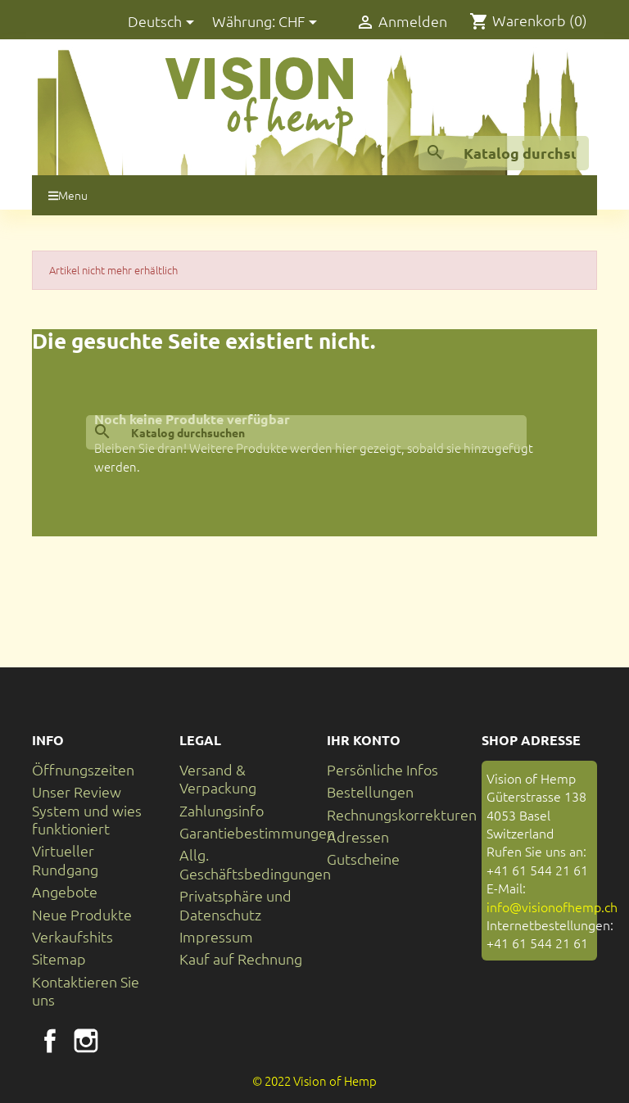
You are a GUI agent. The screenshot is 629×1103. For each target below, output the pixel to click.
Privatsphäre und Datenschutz (235, 904)
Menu (68, 195)
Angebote (64, 891)
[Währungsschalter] (300, 22)
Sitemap (59, 958)
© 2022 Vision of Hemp (314, 1080)
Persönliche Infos (382, 769)
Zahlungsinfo (221, 810)
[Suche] (504, 153)
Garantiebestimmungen (257, 832)
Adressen (358, 836)
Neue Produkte (82, 914)
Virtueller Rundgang (65, 859)
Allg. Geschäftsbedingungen (255, 863)
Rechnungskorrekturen (402, 814)
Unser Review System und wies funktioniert (87, 810)
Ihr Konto (363, 739)
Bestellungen (370, 791)
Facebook (50, 1040)
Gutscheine (363, 858)
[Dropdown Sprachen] (164, 22)
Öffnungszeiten (83, 769)
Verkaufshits (72, 936)
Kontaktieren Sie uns (85, 990)
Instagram (86, 1040)
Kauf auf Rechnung (240, 958)
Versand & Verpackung (217, 778)
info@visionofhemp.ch (552, 906)
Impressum (216, 936)
